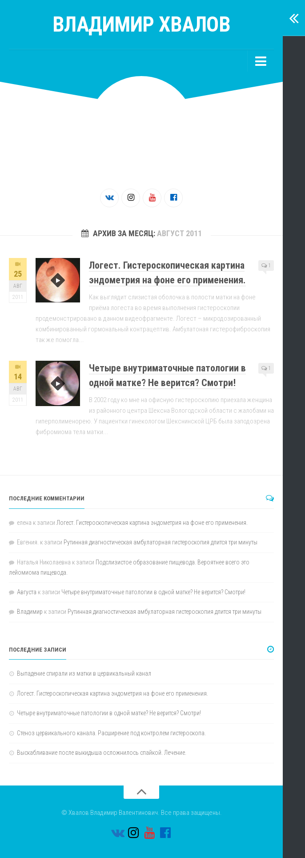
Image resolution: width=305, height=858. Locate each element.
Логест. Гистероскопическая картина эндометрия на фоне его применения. (152, 522)
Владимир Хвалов (142, 24)
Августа (26, 592)
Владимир (30, 611)
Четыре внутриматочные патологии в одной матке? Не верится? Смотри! (153, 592)
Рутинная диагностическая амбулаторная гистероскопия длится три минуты (160, 542)
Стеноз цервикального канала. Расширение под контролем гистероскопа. (111, 733)
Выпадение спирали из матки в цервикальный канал (84, 673)
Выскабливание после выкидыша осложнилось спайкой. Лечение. (101, 752)
